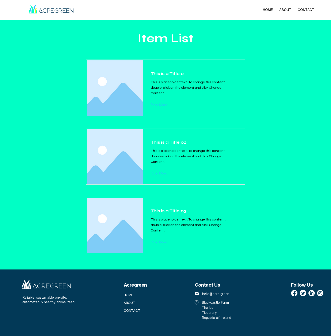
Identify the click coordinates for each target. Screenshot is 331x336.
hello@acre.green (215, 294)
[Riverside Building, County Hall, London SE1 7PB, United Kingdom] (196, 302)
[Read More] (162, 105)
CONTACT (132, 310)
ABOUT (129, 302)
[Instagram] (320, 293)
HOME (128, 294)
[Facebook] (294, 293)
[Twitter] (303, 293)
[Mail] (197, 293)
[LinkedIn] (311, 293)
